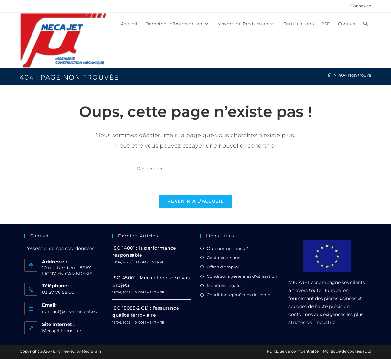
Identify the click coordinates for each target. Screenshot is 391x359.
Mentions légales (224, 285)
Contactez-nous (223, 257)
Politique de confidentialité (293, 351)
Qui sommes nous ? (227, 248)
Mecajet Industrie (61, 331)
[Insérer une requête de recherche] (195, 168)
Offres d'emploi (223, 267)
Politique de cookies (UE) (347, 351)
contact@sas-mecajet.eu (69, 312)
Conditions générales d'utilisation (242, 276)
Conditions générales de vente (238, 295)
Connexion (360, 6)
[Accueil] (330, 75)
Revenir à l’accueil (195, 201)
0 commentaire (150, 262)
